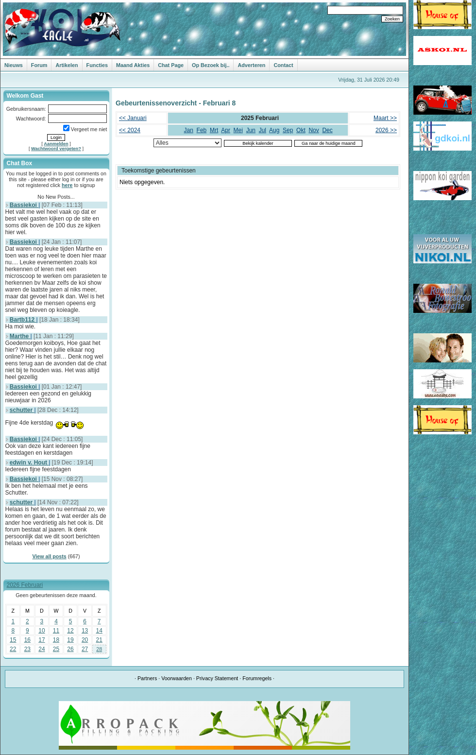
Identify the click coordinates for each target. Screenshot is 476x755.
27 (85, 649)
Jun (250, 130)
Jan (188, 130)
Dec (327, 130)
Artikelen (66, 65)
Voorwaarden (176, 678)
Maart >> (385, 118)
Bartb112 (23, 319)
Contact (283, 65)
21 (99, 639)
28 (99, 649)
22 (13, 649)
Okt (301, 130)
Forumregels (257, 678)
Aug (274, 130)
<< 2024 (129, 130)
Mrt (214, 130)
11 (56, 630)
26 (70, 649)
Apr (225, 130)
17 (41, 639)
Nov (313, 130)
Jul (262, 130)
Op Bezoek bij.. (210, 65)
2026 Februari (25, 585)
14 (99, 630)
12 (70, 630)
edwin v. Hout (29, 462)
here (67, 185)
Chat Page (171, 65)
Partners (147, 678)
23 (27, 649)
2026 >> (386, 130)
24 (41, 649)
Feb (202, 130)
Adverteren (251, 65)
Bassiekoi (24, 205)
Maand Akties (133, 65)
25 (56, 649)
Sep (288, 130)
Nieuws (13, 65)
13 (85, 630)
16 (27, 639)
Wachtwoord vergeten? (56, 148)
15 (13, 639)
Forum (39, 65)
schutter (22, 410)
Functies (97, 65)
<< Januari (133, 118)
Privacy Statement (217, 678)
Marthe (20, 336)
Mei (238, 130)
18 (56, 639)
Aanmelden (56, 143)
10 (41, 630)
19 (70, 639)
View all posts (49, 556)
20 (85, 639)
